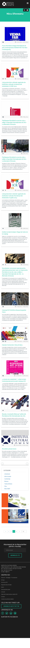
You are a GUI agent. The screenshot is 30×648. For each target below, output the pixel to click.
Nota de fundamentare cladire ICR (9, 594)
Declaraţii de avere (5, 589)
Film (5, 486)
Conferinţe (7, 479)
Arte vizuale (7, 476)
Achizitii (3, 591)
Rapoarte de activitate (6, 584)
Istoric (2, 587)
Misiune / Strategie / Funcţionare (9, 577)
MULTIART (7, 488)
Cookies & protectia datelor (7, 599)
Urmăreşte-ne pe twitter (11, 606)
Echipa (2, 580)
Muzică (6, 481)
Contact (3, 596)
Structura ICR (4, 582)
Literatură (7, 474)
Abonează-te (15, 555)
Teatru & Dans (8, 483)
